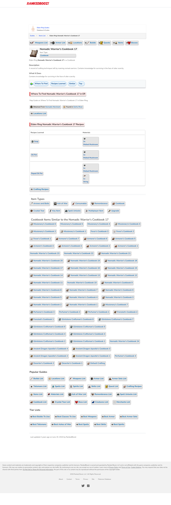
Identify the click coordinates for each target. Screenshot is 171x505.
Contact (69, 479)
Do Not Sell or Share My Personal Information (38, 470)
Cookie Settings (136, 467)
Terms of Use (125, 467)
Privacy (85, 479)
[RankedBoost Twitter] (82, 486)
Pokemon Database (104, 479)
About (61, 479)
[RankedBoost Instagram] (88, 486)
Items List (42, 36)
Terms (77, 479)
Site (93, 479)
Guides (32, 36)
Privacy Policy (113, 467)
